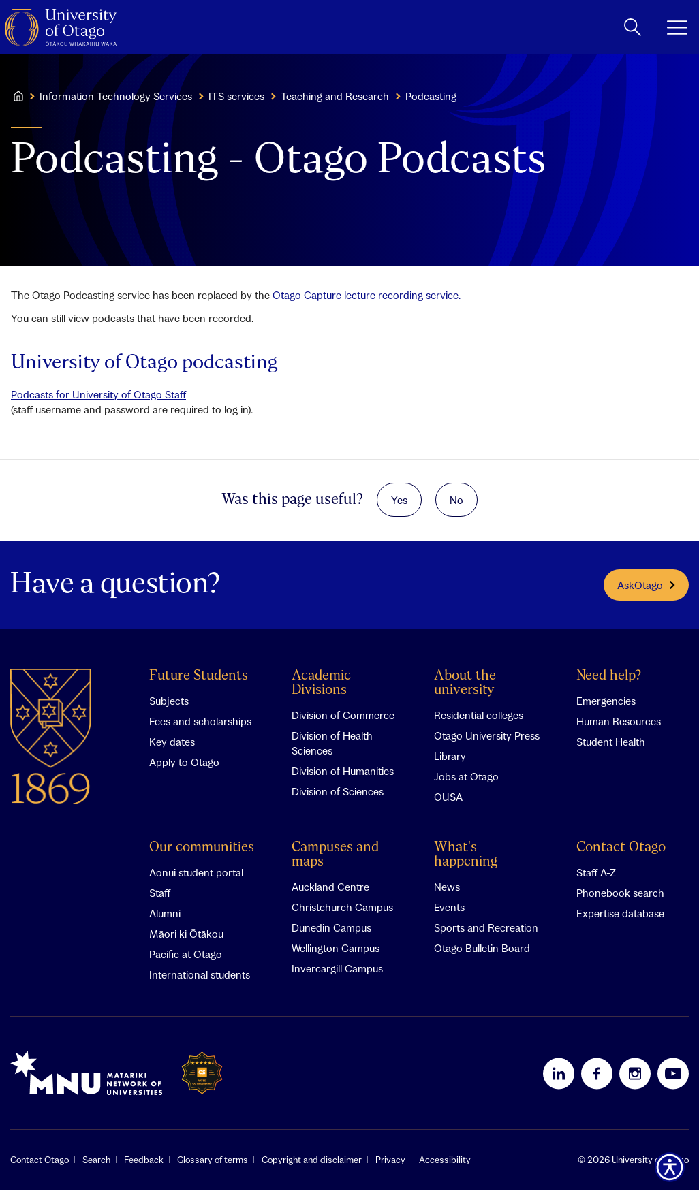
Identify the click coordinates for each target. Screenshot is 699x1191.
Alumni (165, 913)
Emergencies (606, 701)
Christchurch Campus (342, 907)
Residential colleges (478, 715)
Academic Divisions (321, 683)
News (447, 887)
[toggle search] (632, 27)
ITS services (236, 96)
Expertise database (620, 913)
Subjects (169, 701)
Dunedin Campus (331, 928)
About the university (465, 683)
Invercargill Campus (337, 969)
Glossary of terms (212, 1160)
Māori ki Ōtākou (186, 934)
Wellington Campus (335, 948)
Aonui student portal (196, 873)
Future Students (198, 676)
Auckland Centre (330, 887)
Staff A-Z (596, 873)
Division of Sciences (338, 792)
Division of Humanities (343, 771)
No (456, 499)
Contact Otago (621, 848)
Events (449, 907)
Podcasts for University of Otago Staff (98, 394)
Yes (399, 499)
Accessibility (445, 1160)
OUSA (448, 797)
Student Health (610, 742)
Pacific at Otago (185, 954)
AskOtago (646, 584)
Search (96, 1160)
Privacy (390, 1160)
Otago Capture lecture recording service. (367, 294)
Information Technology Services (116, 96)
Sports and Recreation (486, 928)
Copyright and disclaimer (312, 1160)
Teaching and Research (335, 96)
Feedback (144, 1160)
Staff (159, 893)
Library (450, 756)
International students (199, 975)
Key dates (172, 742)
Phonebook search (620, 893)
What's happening (465, 855)
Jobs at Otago (466, 777)
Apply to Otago (184, 762)
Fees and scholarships (200, 721)
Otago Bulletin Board (482, 948)
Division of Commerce (343, 715)
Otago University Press (487, 736)
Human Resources (618, 721)
